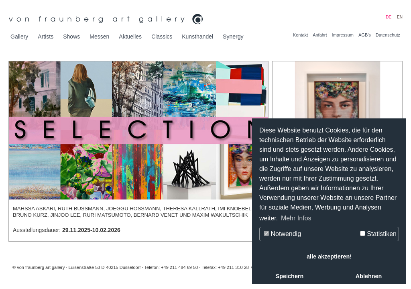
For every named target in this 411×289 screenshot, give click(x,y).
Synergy (233, 36)
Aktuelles (130, 36)
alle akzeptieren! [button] (329, 256)
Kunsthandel (197, 36)
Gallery (19, 36)
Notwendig (282, 233)
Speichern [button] (290, 276)
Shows (71, 36)
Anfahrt (320, 35)
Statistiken (378, 233)
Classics (161, 36)
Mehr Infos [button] (296, 218)
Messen (99, 36)
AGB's (364, 35)
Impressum (343, 35)
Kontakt (300, 35)
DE (388, 17)
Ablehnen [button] (369, 276)
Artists (45, 36)
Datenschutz (388, 35)
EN (400, 17)
